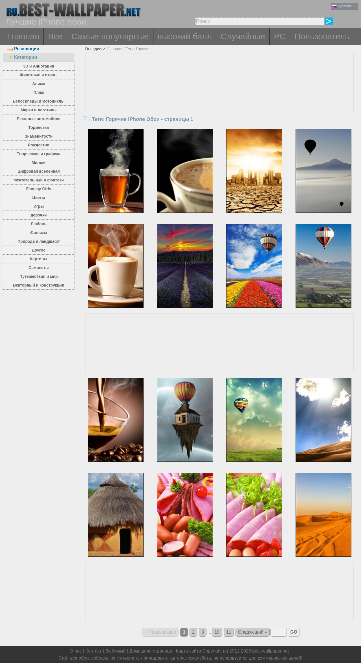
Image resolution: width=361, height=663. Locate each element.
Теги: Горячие (138, 49)
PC (280, 36)
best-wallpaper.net (270, 651)
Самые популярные (110, 36)
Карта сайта (188, 651)
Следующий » (252, 632)
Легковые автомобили (39, 118)
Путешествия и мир (38, 276)
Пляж (38, 92)
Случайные (243, 36)
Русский (341, 6)
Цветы (38, 197)
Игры (39, 206)
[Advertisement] (219, 95)
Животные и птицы (39, 75)
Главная (23, 36)
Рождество (38, 145)
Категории (22, 57)
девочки (38, 215)
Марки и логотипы (38, 110)
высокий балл (185, 36)
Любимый (115, 651)
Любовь (39, 224)
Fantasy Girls (38, 189)
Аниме (38, 83)
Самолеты (38, 267)
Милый (39, 162)
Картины (38, 259)
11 (228, 632)
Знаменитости (39, 136)
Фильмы (38, 232)
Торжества (38, 127)
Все (55, 36)
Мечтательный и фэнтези (39, 180)
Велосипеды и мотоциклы (39, 101)
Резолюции (23, 48)
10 (216, 632)
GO (293, 632)
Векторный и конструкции (38, 285)
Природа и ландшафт (38, 241)
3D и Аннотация (38, 66)
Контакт (93, 651)
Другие (38, 250)
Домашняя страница (150, 651)
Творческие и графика (38, 153)
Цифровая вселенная (38, 171)
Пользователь (321, 36)
